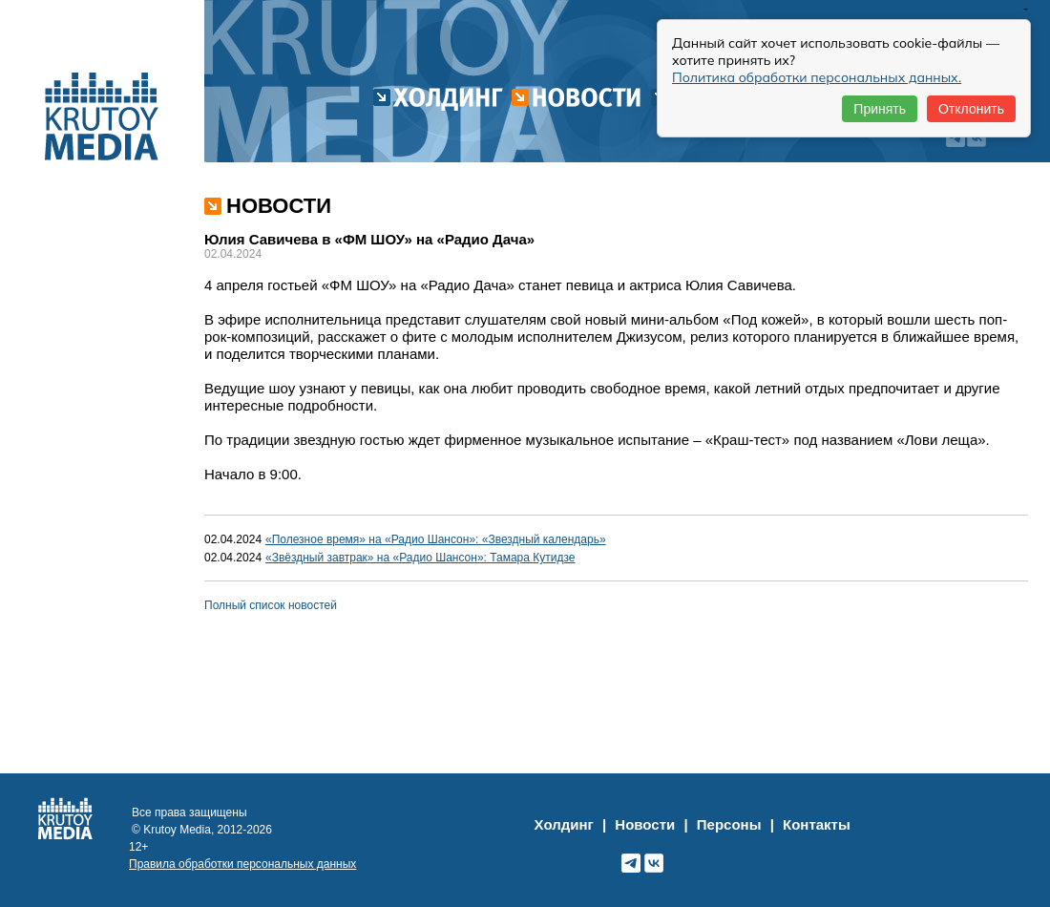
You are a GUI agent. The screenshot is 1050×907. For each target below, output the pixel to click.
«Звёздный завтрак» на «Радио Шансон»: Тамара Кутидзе (420, 557)
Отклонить (971, 108)
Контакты (816, 824)
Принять (879, 108)
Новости (645, 824)
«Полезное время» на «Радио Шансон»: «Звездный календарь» (435, 539)
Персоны (729, 824)
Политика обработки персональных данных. (816, 77)
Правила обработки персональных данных (242, 864)
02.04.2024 (233, 539)
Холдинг (564, 824)
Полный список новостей (270, 605)
